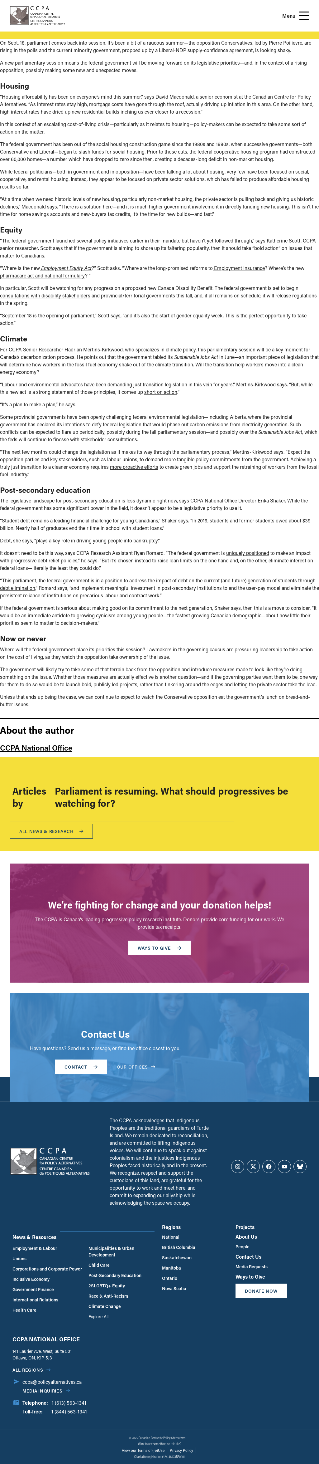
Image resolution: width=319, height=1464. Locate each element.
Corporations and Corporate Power (47, 1269)
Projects (245, 1227)
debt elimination (17, 588)
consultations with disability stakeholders (45, 295)
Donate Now (261, 1291)
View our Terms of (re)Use (143, 1450)
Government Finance (33, 1289)
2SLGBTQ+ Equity (106, 1286)
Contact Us (248, 1256)
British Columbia (178, 1247)
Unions (19, 1258)
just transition (148, 384)
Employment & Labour (34, 1248)
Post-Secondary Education (114, 1275)
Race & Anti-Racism (108, 1296)
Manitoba (171, 1268)
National (170, 1237)
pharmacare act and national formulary (42, 275)
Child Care (99, 1265)
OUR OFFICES (136, 1067)
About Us (246, 1236)
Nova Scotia (174, 1288)
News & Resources (34, 1237)
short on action (160, 392)
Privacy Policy (181, 1450)
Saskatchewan (177, 1258)
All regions (27, 1370)
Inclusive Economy (31, 1279)
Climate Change (104, 1306)
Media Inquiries (42, 1391)
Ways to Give (250, 1276)
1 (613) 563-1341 (69, 1402)
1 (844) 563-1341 (69, 1411)
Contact (81, 1067)
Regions (171, 1227)
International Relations (35, 1300)
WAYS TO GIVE (159, 948)
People (243, 1247)
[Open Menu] (304, 16)
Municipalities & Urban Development (111, 1251)
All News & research (51, 831)
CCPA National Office (36, 747)
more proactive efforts (134, 466)
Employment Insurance (239, 268)
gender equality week (199, 315)
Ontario (169, 1278)
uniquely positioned (247, 553)
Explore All (98, 1317)
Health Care (24, 1310)
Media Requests (252, 1267)
